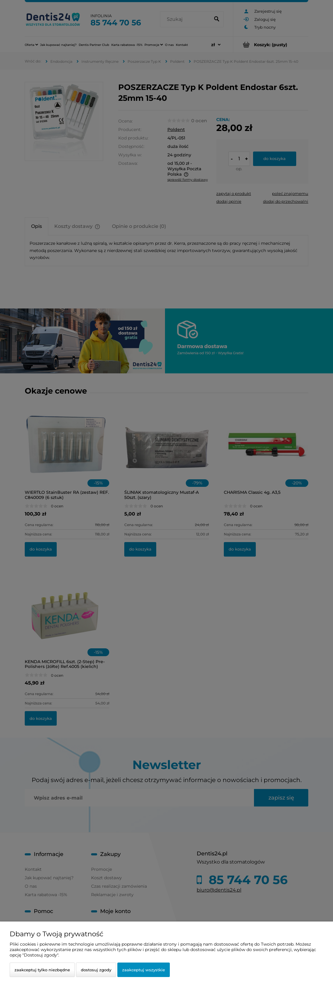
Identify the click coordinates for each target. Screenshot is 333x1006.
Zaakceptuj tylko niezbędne (42, 969)
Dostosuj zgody (96, 969)
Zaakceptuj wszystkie (143, 969)
